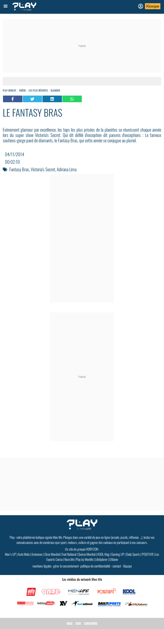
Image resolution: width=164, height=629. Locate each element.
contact (117, 566)
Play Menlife (9, 90)
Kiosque (152, 6)
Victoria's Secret (43, 169)
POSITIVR (147, 554)
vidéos (22, 90)
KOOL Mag (103, 554)
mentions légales (41, 566)
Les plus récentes (38, 90)
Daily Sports (133, 554)
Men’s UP (10, 554)
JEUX (78, 623)
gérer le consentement (66, 566)
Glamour (55, 90)
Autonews (37, 554)
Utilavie (113, 559)
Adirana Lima (66, 169)
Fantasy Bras (19, 169)
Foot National (69, 554)
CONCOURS (90, 623)
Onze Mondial (52, 554)
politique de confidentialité (95, 566)
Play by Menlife (84, 559)
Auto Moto (23, 554)
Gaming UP (117, 554)
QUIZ (69, 623)
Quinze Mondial (86, 554)
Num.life (69, 559)
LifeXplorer (101, 559)
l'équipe (127, 566)
